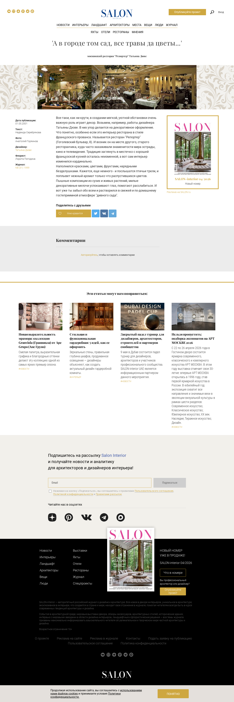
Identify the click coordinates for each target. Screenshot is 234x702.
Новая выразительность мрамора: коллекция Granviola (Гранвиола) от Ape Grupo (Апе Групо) (40, 340)
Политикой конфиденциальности (73, 494)
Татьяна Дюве (23, 150)
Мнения (137, 32)
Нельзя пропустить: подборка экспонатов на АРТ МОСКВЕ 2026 (193, 338)
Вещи (148, 25)
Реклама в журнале (104, 638)
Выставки (80, 550)
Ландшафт (99, 25)
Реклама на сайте (69, 638)
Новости (63, 25)
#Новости (24, 369)
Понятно (173, 694)
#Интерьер (75, 377)
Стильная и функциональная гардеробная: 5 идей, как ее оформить (90, 340)
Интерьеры (80, 25)
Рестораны (121, 32)
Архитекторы (120, 25)
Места (136, 25)
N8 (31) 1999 (22, 167)
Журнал (171, 25)
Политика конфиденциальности (143, 643)
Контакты (133, 638)
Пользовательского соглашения (154, 491)
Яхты (94, 32)
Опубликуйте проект (187, 12)
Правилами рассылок (109, 494)
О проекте (42, 638)
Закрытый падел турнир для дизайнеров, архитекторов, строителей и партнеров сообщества (142, 340)
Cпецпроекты (82, 583)
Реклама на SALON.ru (179, 192)
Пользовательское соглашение (90, 643)
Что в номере (172, 572)
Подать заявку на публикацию (170, 638)
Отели (105, 32)
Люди (159, 25)
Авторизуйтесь (89, 254)
